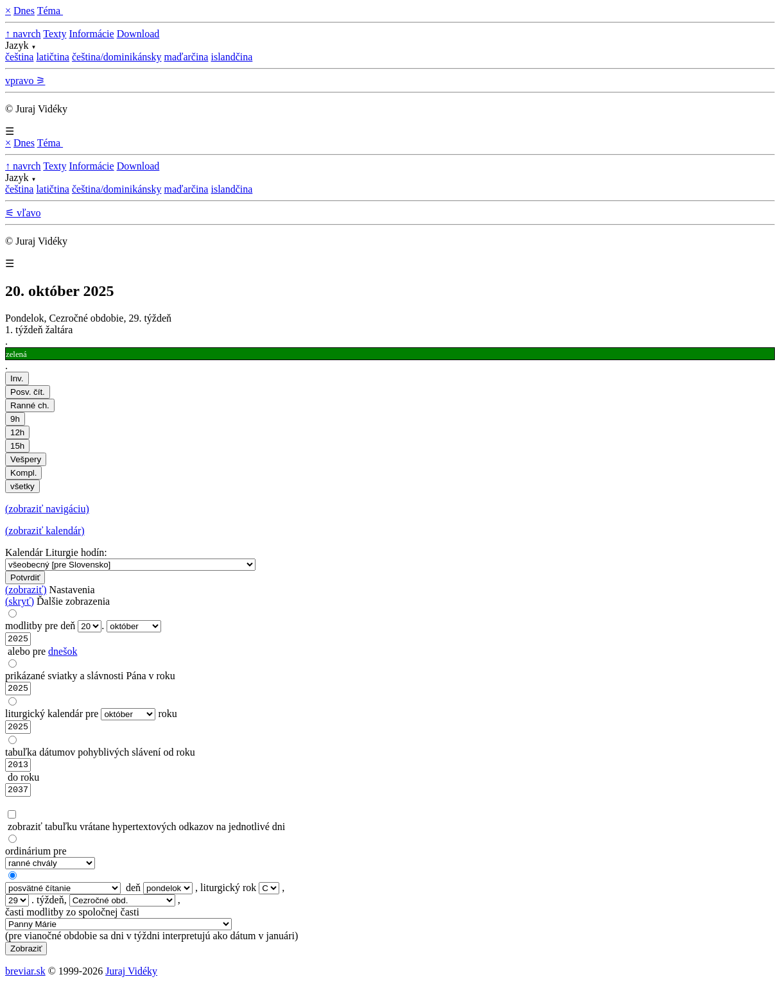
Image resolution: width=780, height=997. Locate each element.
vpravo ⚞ (25, 80)
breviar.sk (25, 980)
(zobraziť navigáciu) (47, 508)
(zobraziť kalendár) (45, 530)
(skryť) (19, 601)
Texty (54, 33)
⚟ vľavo (23, 212)
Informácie (91, 33)
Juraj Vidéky (131, 980)
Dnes (24, 10)
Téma (50, 10)
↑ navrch (23, 33)
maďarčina (186, 56)
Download (138, 33)
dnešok (62, 653)
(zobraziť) (26, 589)
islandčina (231, 56)
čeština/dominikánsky (117, 56)
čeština (19, 56)
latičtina (52, 56)
